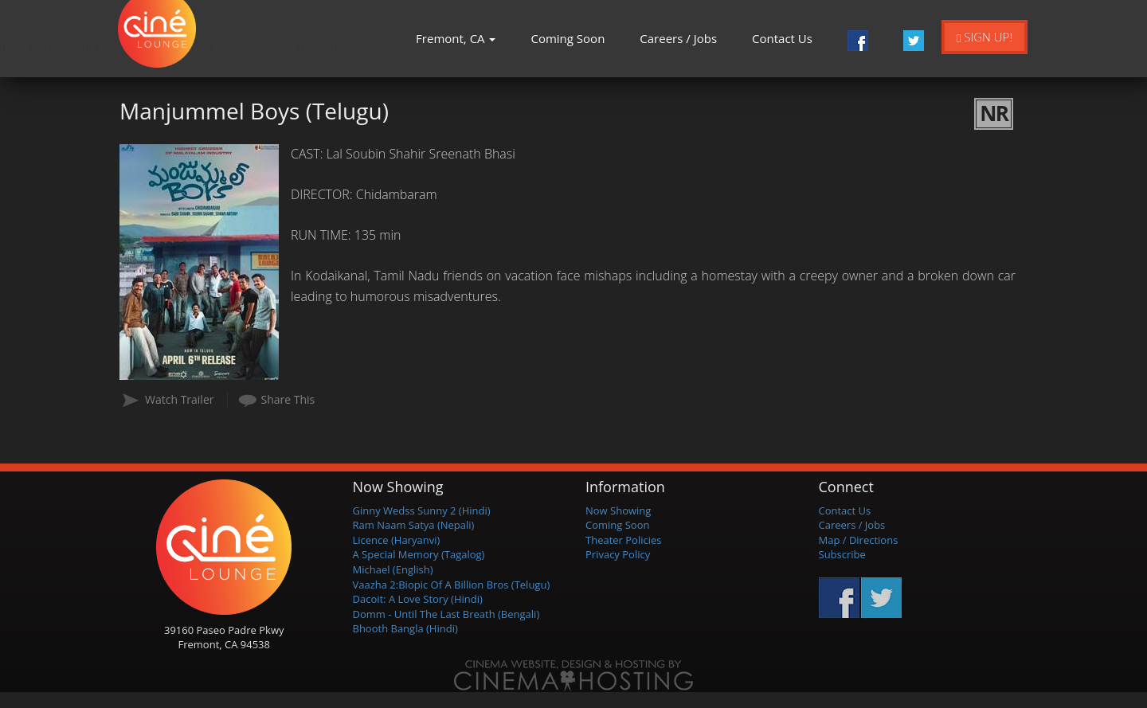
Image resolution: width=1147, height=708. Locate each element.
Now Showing (618, 510)
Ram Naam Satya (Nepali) (414, 525)
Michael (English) (393, 569)
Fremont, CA (455, 38)
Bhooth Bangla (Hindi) (405, 628)
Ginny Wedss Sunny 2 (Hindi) (422, 510)
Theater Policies (623, 540)
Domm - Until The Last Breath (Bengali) (446, 614)
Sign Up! (984, 37)
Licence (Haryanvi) (396, 540)
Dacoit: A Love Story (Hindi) (418, 599)
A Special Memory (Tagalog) (419, 554)
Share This (288, 399)
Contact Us (782, 38)
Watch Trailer (179, 399)
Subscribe (842, 554)
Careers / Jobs (678, 38)
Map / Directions (858, 540)
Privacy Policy (617, 554)
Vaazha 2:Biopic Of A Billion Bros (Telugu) (451, 584)
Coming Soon (567, 38)
